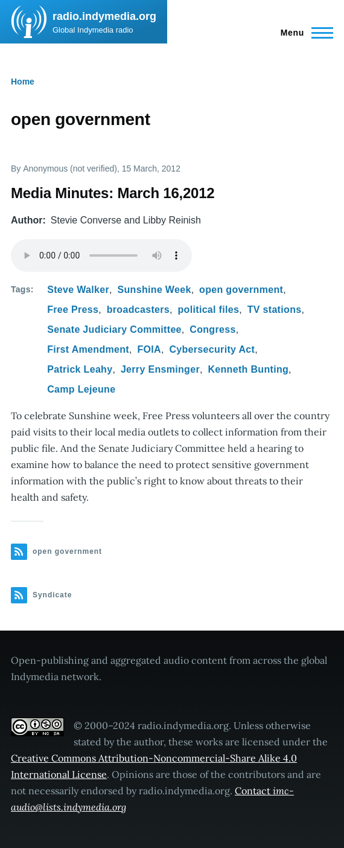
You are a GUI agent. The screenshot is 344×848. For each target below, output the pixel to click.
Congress (212, 329)
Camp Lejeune (81, 389)
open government (241, 289)
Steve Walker (78, 289)
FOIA (149, 349)
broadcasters (138, 309)
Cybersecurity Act (212, 349)
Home (22, 81)
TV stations (274, 309)
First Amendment (88, 349)
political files (209, 309)
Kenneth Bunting (248, 369)
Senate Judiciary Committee (114, 329)
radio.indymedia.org (104, 16)
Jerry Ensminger (160, 369)
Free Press (72, 309)
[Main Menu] (303, 32)
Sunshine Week (154, 289)
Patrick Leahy (79, 369)
